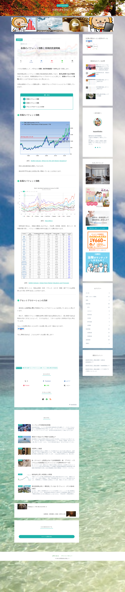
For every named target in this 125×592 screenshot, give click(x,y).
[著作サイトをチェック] (43, 399)
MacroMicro (49, 221)
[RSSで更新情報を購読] (50, 399)
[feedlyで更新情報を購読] (46, 399)
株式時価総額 (53, 367)
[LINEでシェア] (62, 61)
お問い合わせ (55, 555)
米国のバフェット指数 (32, 99)
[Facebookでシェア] (31, 61)
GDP (25, 367)
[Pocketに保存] (52, 61)
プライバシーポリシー (67, 555)
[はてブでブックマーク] (41, 61)
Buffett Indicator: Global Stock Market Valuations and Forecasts (49, 283)
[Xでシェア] (21, 61)
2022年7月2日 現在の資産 (92, 360)
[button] (72, 61)
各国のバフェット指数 (32, 103)
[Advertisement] (46, 353)
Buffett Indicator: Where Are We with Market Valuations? (49, 161)
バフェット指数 (45, 367)
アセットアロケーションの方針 (35, 106)
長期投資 (18, 367)
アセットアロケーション (34, 367)
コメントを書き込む (46, 536)
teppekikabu (97, 131)
